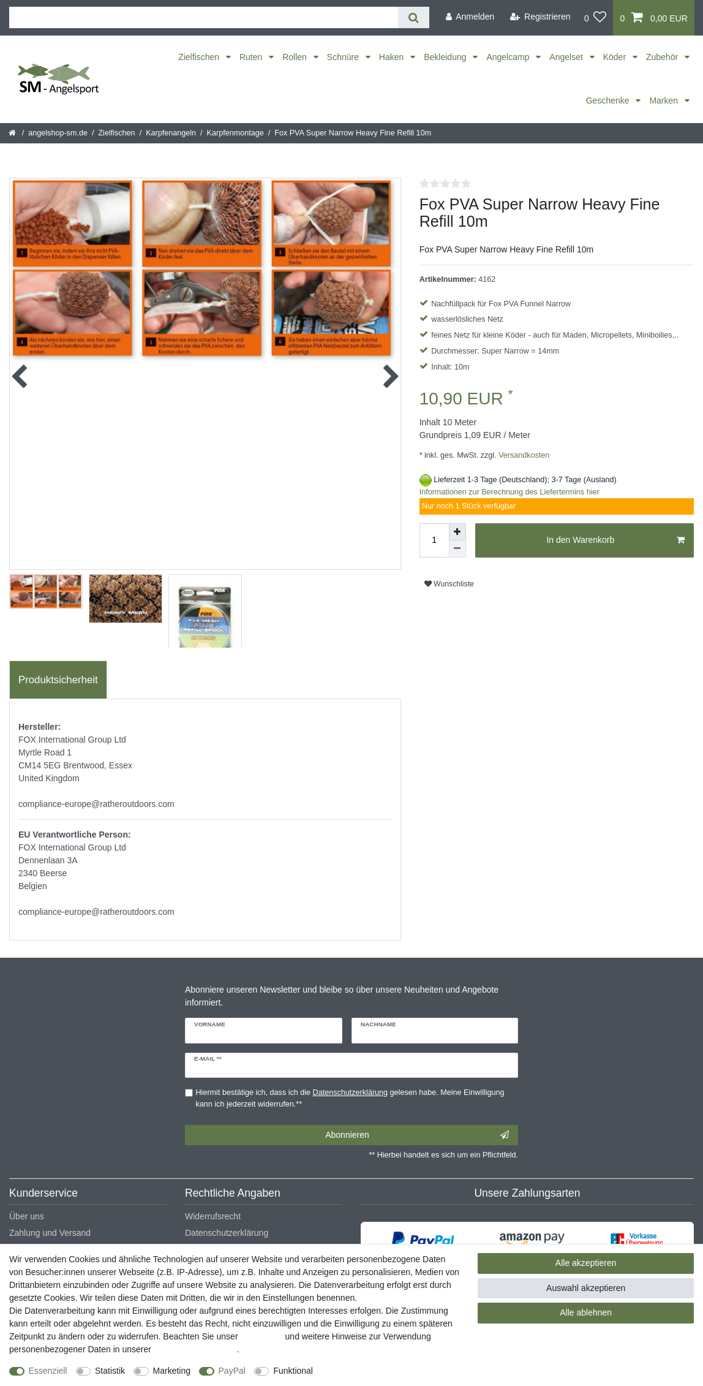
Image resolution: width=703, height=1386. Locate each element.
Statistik (110, 1371)
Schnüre (344, 57)
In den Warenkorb (615, 540)
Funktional (293, 1371)
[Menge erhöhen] (457, 531)
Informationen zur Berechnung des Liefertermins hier (509, 492)
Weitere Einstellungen (365, 1371)
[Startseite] (13, 133)
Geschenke (609, 100)
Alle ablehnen (586, 1312)
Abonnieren (417, 1135)
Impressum (261, 1336)
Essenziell (48, 1371)
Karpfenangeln (171, 133)
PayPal (232, 1371)
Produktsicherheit (58, 680)
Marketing (171, 1371)
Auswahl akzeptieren (585, 1288)
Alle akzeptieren (586, 1263)
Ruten (252, 57)
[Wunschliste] (595, 18)
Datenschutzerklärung (226, 1233)
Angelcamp (509, 57)
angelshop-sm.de (58, 133)
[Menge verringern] (457, 549)
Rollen (295, 57)
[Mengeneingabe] (434, 540)
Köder (615, 57)
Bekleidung (446, 57)
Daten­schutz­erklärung (195, 1349)
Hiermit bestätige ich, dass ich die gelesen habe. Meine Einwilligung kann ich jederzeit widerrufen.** (350, 1098)
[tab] (58, 680)
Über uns (26, 1216)
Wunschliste (449, 584)
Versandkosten (523, 455)
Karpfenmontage (235, 133)
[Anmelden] (469, 17)
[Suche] (413, 17)
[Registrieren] (540, 17)
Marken (664, 100)
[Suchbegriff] (203, 17)
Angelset (567, 57)
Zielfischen (200, 57)
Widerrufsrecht (213, 1216)
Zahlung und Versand (50, 1233)
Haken (392, 57)
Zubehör (663, 57)
